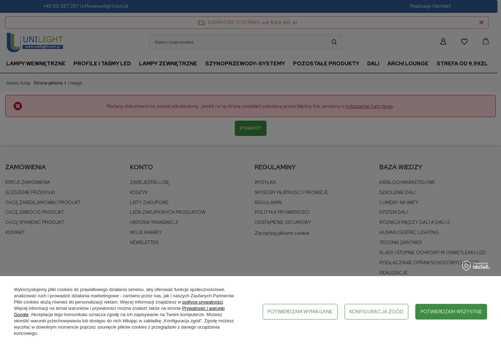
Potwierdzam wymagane (300, 311)
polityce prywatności (202, 302)
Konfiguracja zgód (376, 311)
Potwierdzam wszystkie (451, 311)
